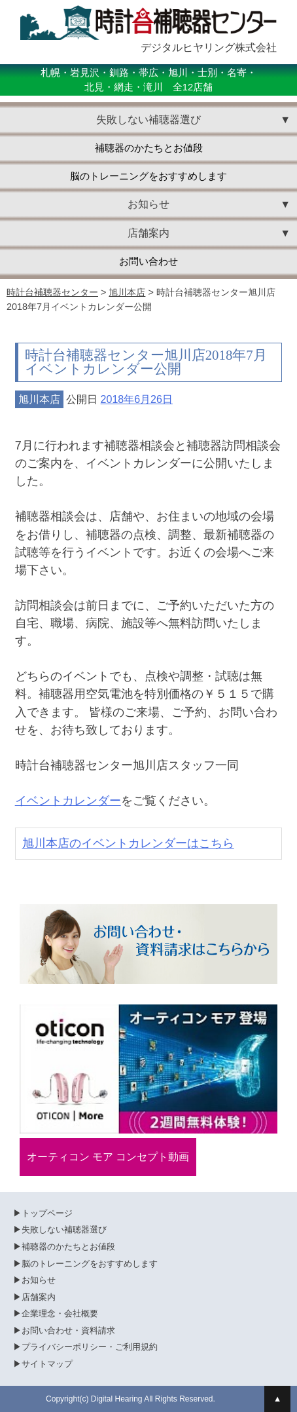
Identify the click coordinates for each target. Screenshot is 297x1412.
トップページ (47, 1213)
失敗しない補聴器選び (64, 1229)
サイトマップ (47, 1364)
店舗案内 (39, 1297)
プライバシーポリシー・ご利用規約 (90, 1347)
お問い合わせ (148, 261)
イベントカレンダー (68, 800)
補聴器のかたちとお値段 (149, 148)
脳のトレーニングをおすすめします (148, 176)
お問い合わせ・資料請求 (68, 1330)
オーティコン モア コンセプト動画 (108, 1156)
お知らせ (39, 1280)
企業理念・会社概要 (60, 1313)
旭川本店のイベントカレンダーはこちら (128, 843)
